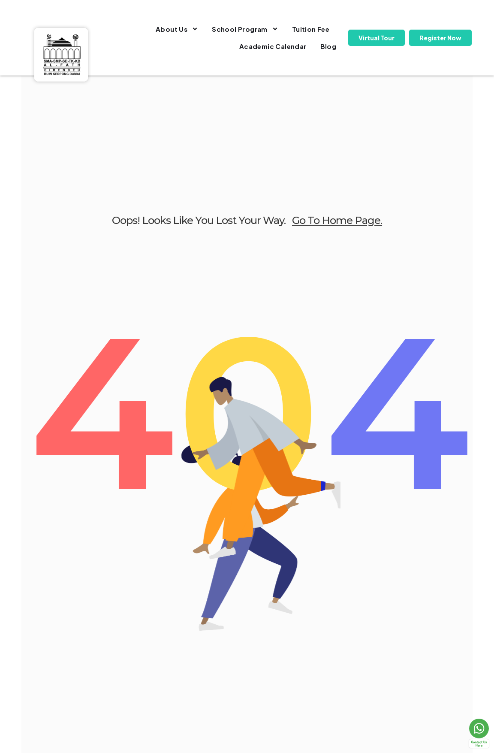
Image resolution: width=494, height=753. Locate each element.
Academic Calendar (273, 46)
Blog (328, 46)
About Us (177, 28)
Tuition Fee (310, 29)
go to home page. (337, 220)
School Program (245, 28)
